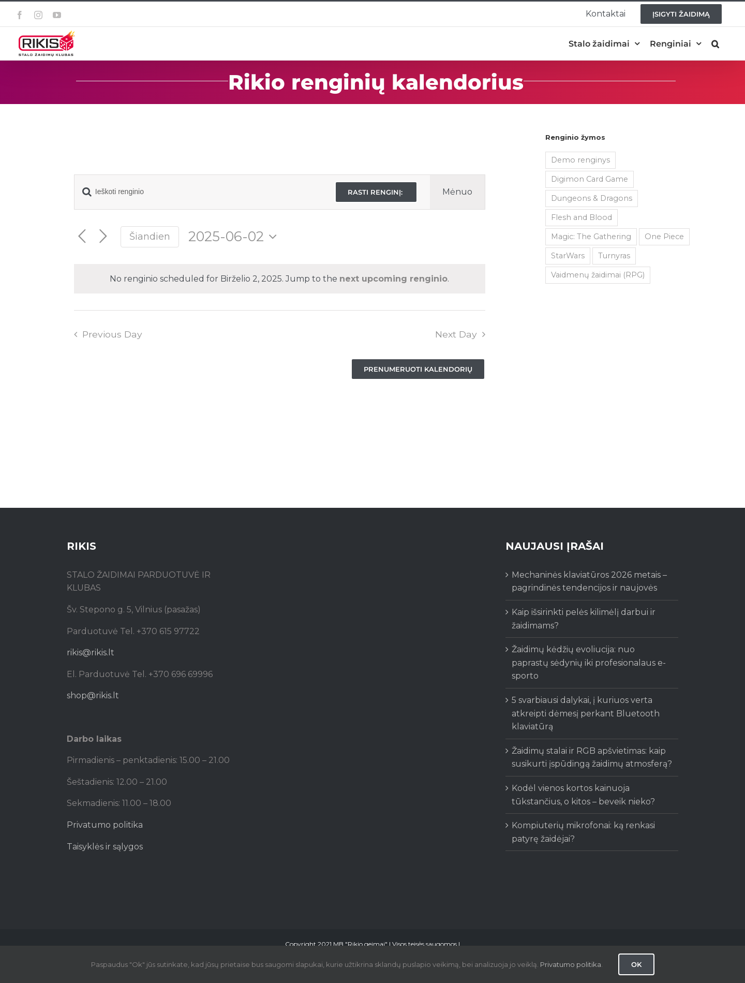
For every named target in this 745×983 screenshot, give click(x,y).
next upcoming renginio (393, 279)
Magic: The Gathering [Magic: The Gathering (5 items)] (591, 236)
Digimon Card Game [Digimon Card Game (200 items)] (589, 179)
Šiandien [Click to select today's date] (149, 236)
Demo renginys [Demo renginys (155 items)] (580, 160)
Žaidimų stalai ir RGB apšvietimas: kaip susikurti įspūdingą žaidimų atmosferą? (592, 757)
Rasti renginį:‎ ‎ (376, 192)
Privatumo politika (105, 825)
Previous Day (112, 334)
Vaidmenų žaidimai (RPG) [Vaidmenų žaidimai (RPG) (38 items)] (598, 275)
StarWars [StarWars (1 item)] (568, 255)
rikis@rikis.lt (90, 652)
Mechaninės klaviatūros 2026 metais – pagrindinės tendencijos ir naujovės (589, 581)
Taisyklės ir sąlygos (105, 847)
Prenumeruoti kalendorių (418, 369)
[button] (715, 44)
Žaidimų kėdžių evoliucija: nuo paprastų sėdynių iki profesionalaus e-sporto (589, 662)
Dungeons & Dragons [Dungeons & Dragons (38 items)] (591, 198)
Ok (636, 964)
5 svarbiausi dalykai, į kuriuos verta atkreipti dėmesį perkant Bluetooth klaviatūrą (586, 713)
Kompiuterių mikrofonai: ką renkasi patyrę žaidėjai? (583, 832)
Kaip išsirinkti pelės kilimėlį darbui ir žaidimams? (583, 618)
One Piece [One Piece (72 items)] (664, 236)
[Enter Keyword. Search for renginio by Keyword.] (198, 191)
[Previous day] (82, 237)
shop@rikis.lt (93, 695)
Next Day (456, 334)
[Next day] (103, 237)
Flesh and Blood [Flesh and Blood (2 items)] (581, 217)
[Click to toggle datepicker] (235, 236)
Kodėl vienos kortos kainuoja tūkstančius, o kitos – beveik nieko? (583, 794)
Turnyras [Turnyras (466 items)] (614, 255)
